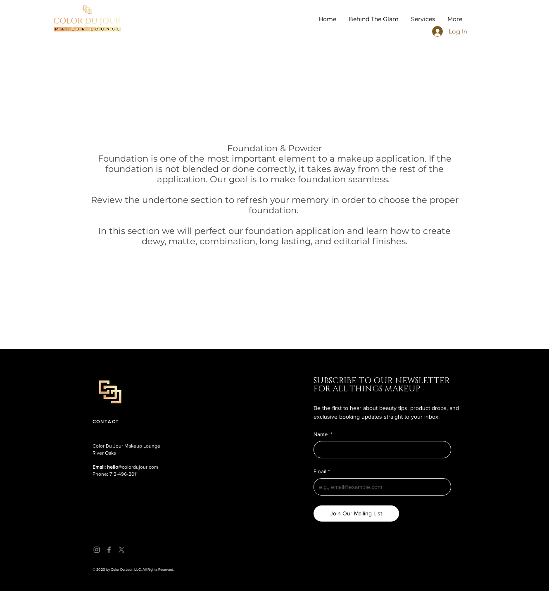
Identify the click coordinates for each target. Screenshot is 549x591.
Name (323, 434)
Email (322, 471)
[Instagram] (97, 550)
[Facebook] (109, 550)
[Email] (380, 487)
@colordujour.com (125, 467)
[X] (121, 550)
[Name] (380, 449)
